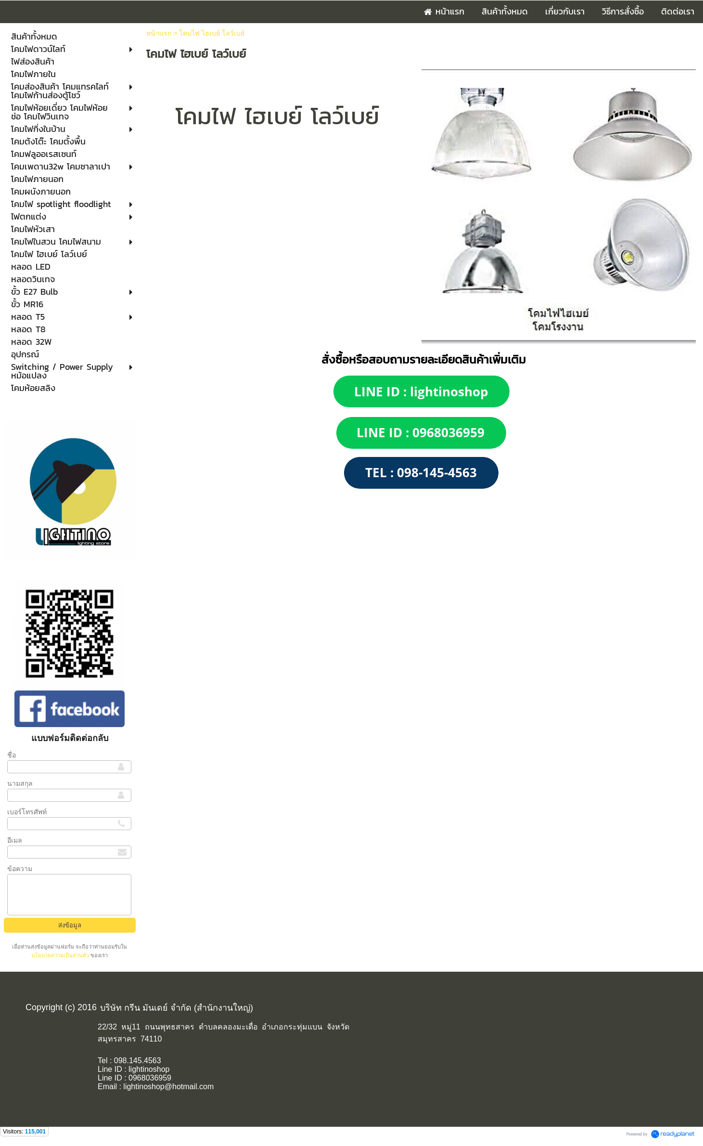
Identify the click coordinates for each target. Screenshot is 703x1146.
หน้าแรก (158, 33)
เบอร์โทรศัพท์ (27, 812)
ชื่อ (11, 755)
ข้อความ (19, 869)
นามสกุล (20, 783)
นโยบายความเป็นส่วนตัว (60, 955)
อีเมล (14, 840)
